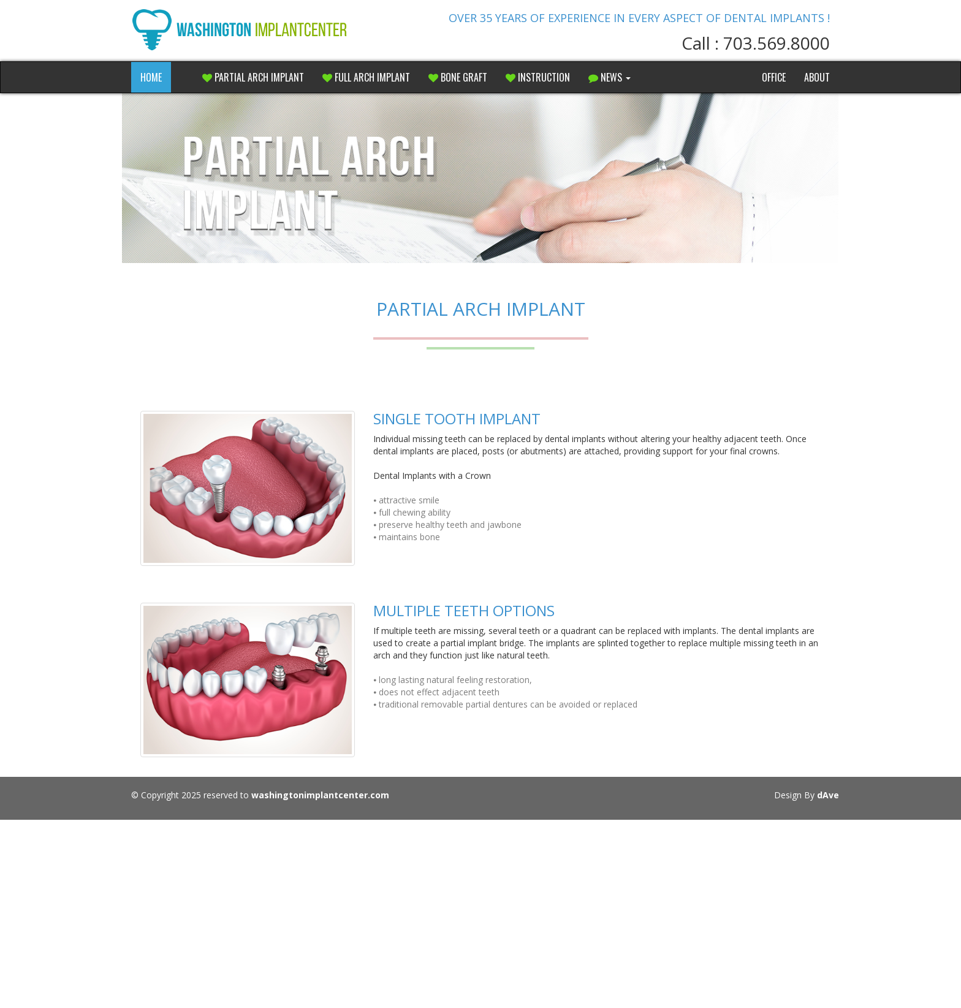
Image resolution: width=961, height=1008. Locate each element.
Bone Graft (457, 77)
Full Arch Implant (366, 77)
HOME (151, 77)
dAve (828, 795)
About (817, 77)
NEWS (609, 77)
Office (774, 77)
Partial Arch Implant (253, 77)
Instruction (538, 77)
